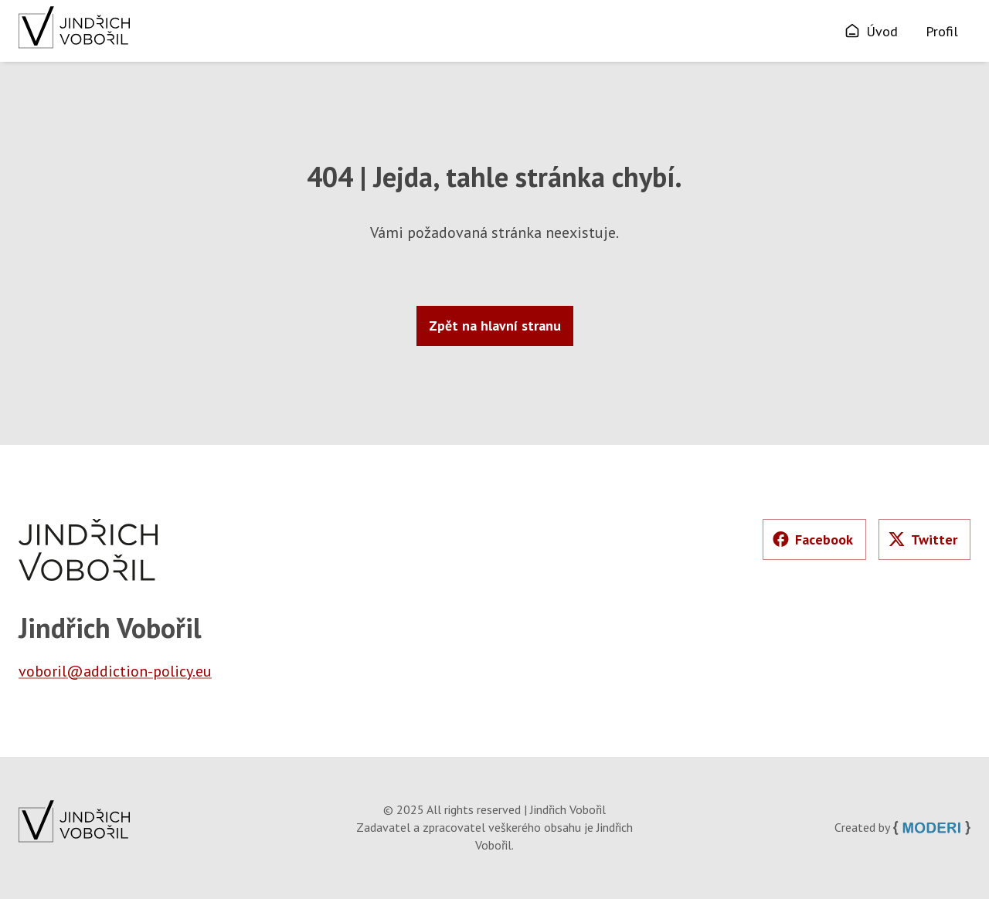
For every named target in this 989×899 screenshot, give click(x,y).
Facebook (813, 539)
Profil (942, 31)
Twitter (923, 539)
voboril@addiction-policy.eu (115, 671)
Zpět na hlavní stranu (495, 325)
